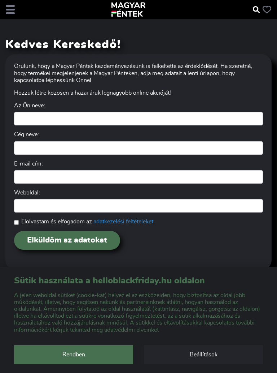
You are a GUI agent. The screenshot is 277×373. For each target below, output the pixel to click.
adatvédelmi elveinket (131, 330)
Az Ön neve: (29, 105)
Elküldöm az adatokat (67, 240)
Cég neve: (26, 134)
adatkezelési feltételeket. (124, 221)
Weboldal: (27, 193)
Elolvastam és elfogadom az (88, 221)
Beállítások (203, 354)
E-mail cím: (28, 164)
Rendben (73, 354)
